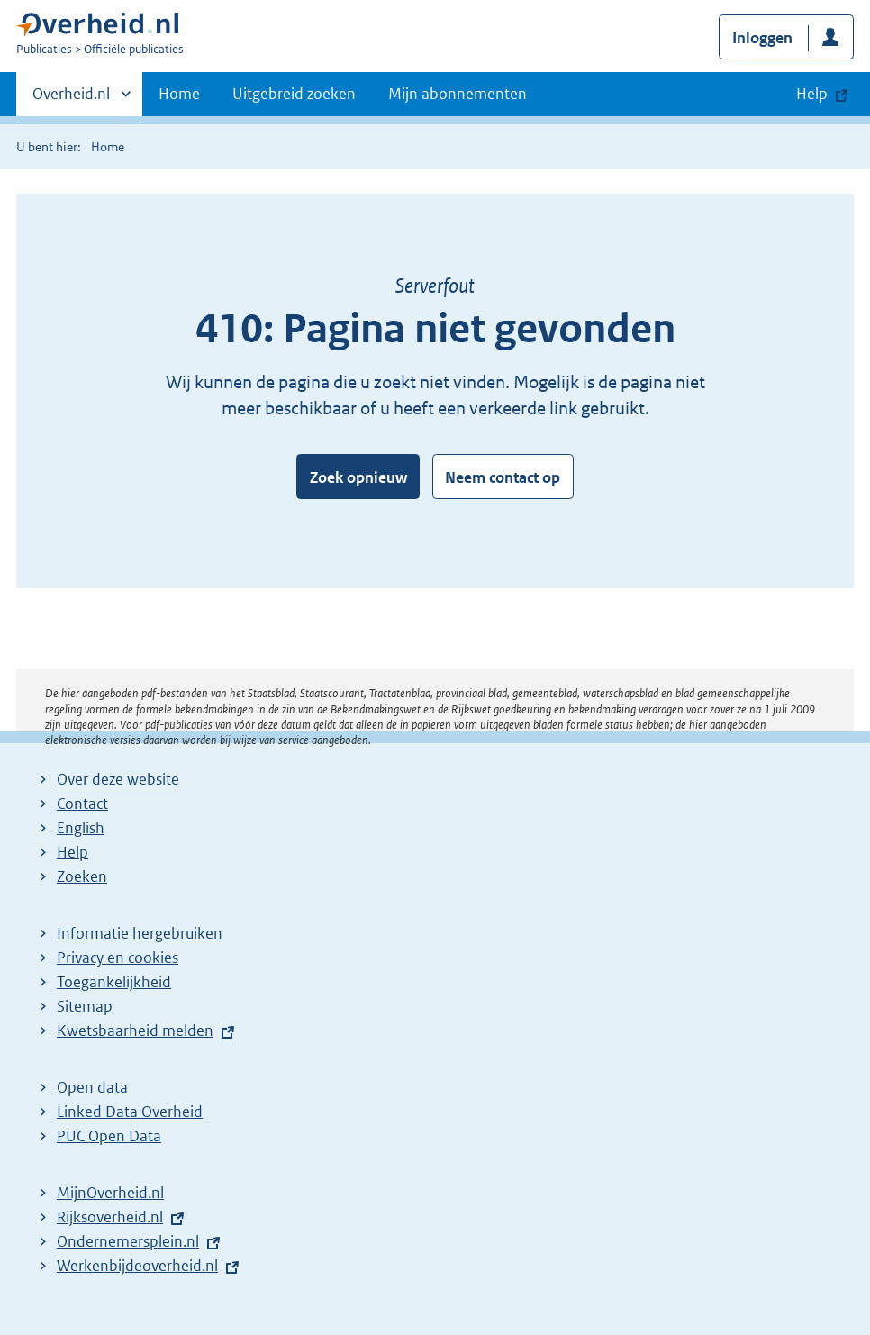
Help (72, 852)
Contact (82, 803)
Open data (92, 1087)
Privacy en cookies (117, 957)
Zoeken (82, 876)
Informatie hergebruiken (139, 933)
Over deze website (118, 779)
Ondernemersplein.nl (128, 1241)
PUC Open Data (109, 1136)
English (80, 828)
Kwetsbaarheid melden (135, 1030)
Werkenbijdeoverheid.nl (137, 1266)
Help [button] (812, 94)
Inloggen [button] (762, 38)
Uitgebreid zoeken (294, 94)
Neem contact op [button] (502, 477)
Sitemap (85, 1006)
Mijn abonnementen (457, 94)
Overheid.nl (71, 99)
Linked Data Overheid (130, 1112)
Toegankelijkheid (114, 982)
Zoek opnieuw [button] (358, 477)
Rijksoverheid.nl (110, 1217)
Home (179, 94)
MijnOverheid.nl (110, 1193)
